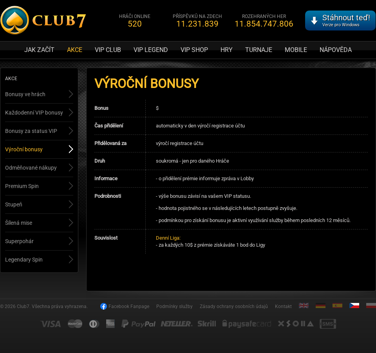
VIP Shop (194, 50)
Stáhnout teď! (346, 20)
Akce (74, 50)
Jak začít (39, 50)
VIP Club (108, 50)
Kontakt (283, 306)
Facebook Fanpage (128, 306)
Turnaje (258, 50)
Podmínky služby (174, 306)
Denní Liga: (168, 238)
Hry (227, 50)
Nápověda (336, 50)
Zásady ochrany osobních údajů (234, 306)
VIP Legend (151, 50)
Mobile (296, 50)
